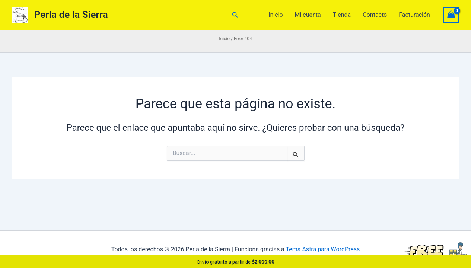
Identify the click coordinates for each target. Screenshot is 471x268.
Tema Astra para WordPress (323, 249)
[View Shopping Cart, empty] (451, 14)
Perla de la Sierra (71, 14)
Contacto (375, 14)
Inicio (275, 14)
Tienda (342, 14)
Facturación (414, 14)
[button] (235, 15)
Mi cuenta (308, 14)
